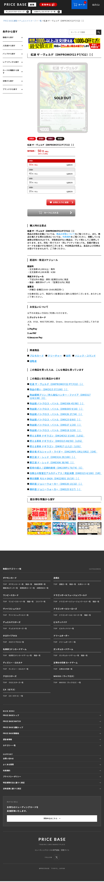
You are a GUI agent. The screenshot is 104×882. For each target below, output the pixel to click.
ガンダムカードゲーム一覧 (69, 656)
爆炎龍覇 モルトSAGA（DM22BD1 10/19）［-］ (55, 479)
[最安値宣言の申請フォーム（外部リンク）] (64, 46)
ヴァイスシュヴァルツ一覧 (19, 616)
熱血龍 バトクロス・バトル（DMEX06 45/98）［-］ (57, 404)
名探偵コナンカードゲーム (15, 650)
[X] (56, 858)
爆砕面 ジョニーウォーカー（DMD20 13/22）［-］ (56, 484)
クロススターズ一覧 (16, 683)
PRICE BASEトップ (11, 716)
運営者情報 (7, 740)
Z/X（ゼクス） (9, 690)
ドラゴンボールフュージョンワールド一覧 (75, 602)
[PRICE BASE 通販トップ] (52, 841)
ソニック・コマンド (85, 356)
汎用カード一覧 (84, 585)
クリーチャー (55, 356)
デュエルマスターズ (27, 21)
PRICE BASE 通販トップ (13, 728)
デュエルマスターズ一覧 (18, 629)
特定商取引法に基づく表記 (14, 783)
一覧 (40, 21)
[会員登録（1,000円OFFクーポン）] (64, 41)
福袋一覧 (28, 585)
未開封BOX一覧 (42, 589)
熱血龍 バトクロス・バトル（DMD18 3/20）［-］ (56, 431)
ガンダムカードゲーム (63, 650)
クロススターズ (10, 677)
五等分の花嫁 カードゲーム (65, 663)
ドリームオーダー (61, 636)
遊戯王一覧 (63, 585)
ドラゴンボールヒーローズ (65, 609)
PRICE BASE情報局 (11, 734)
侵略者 (33, 361)
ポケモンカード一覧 (16, 585)
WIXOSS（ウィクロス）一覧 (70, 683)
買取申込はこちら (52, 819)
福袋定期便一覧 (40, 585)
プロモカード (37, 356)
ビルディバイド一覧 (66, 629)
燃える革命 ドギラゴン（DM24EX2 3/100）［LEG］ (57, 436)
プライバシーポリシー (12, 777)
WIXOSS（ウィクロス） (64, 677)
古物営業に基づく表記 (12, 789)
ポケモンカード (10, 578)
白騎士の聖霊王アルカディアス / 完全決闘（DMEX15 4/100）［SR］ (65, 474)
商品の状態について (65, 234)
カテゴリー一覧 (9, 746)
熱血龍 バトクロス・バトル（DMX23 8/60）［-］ (56, 420)
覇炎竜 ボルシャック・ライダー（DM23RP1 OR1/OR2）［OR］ (63, 452)
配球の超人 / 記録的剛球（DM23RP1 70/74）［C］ (57, 468)
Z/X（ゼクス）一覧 (16, 696)
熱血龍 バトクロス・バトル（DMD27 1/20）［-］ (56, 425)
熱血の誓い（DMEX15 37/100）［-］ (49, 390)
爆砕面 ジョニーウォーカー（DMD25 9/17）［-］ (56, 490)
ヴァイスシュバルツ (12, 609)
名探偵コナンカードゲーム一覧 (20, 656)
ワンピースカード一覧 (17, 602)
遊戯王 (56, 578)
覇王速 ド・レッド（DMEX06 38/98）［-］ (52, 463)
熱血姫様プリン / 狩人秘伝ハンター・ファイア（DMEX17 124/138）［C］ (60, 397)
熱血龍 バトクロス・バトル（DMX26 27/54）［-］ (56, 415)
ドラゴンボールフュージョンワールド (70, 596)
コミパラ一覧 (41, 602)
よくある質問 (8, 765)
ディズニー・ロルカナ (13, 663)
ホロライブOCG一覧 (16, 643)
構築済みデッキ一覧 (10, 589)
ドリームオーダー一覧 (67, 643)
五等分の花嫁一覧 (65, 670)
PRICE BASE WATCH (12, 722)
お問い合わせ (8, 759)
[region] (54, 12)
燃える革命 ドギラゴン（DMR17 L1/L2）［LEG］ (56, 447)
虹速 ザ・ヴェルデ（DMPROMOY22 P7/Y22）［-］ (57, 385)
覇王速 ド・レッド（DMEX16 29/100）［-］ (53, 457)
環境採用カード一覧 (27, 589)
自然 (68, 356)
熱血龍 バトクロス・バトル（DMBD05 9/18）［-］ (57, 409)
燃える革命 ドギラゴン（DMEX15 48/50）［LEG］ (56, 441)
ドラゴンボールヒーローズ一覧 (70, 616)
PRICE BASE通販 (10, 21)
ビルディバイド (60, 623)
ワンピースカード (11, 596)
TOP (5, 585)
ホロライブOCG (10, 636)
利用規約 (67, 237)
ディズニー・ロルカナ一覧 (18, 670)
